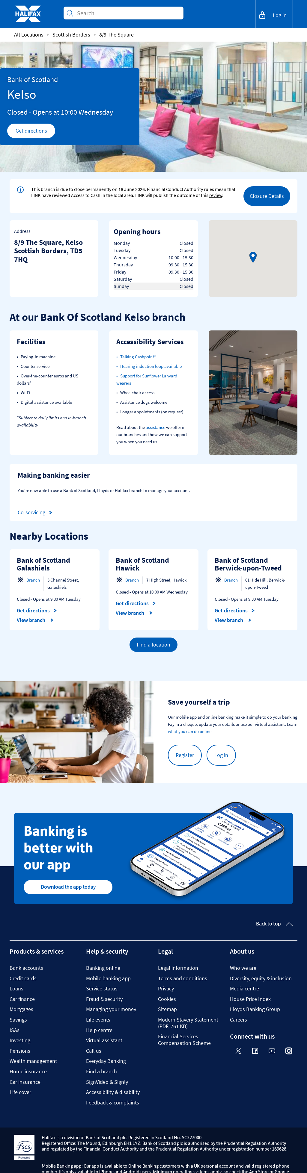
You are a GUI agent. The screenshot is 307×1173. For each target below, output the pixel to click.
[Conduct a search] (127, 13)
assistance (155, 427)
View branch (35, 620)
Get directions (35, 132)
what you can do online (189, 731)
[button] (253, 257)
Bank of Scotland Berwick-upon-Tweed (248, 564)
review (215, 195)
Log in (221, 755)
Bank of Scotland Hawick (142, 564)
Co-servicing (36, 512)
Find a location (153, 644)
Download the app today (68, 887)
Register (185, 755)
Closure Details (267, 195)
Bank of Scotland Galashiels (43, 564)
